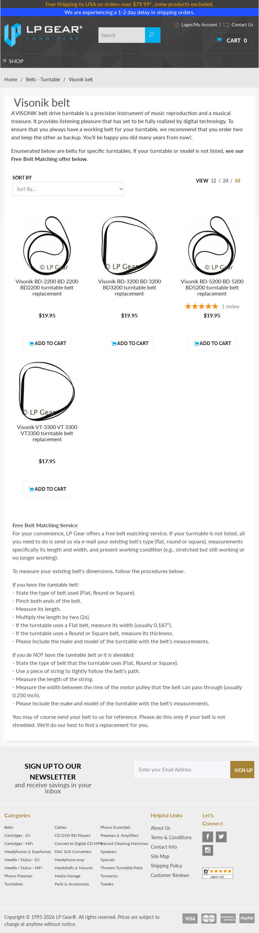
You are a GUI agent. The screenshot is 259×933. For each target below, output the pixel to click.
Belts (8, 827)
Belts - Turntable (43, 79)
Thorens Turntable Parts (121, 867)
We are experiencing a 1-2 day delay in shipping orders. (129, 12)
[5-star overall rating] (212, 307)
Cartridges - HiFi (18, 843)
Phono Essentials (115, 827)
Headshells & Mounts (74, 867)
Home (10, 79)
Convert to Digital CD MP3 (78, 843)
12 (213, 180)
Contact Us (238, 24)
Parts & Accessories (72, 883)
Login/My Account (195, 24)
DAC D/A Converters (73, 851)
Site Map (160, 856)
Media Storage (67, 875)
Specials (107, 859)
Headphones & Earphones (27, 851)
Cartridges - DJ (17, 835)
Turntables (13, 883)
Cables (60, 827)
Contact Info (164, 847)
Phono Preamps (18, 875)
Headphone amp (69, 859)
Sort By (22, 177)
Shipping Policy (166, 866)
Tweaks (106, 883)
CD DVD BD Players (72, 835)
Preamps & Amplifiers (119, 835)
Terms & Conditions (171, 837)
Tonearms (109, 875)
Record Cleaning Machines (124, 843)
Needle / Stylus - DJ (21, 859)
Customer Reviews (170, 875)
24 (225, 180)
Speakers (108, 851)
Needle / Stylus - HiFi (23, 867)
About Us (160, 828)
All (237, 180)
